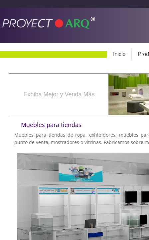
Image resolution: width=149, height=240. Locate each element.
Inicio (119, 54)
